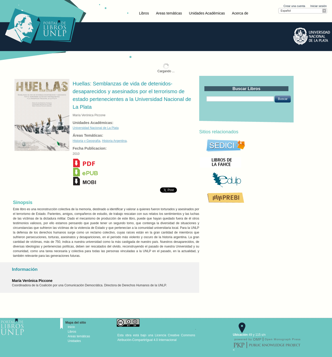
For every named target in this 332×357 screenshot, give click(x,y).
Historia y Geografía (86, 141)
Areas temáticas (169, 13)
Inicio (71, 327)
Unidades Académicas (207, 13)
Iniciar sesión (318, 6)
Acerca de (240, 13)
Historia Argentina (114, 141)
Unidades (74, 341)
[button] (282, 99)
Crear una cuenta (294, 6)
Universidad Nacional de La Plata (96, 128)
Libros (144, 13)
